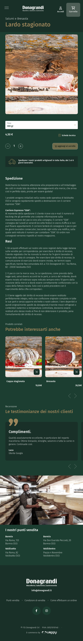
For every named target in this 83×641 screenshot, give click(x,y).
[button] (6, 8)
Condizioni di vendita (35, 600)
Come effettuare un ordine (63, 600)
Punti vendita (12, 600)
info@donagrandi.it (41, 590)
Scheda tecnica (67, 135)
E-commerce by (41, 632)
